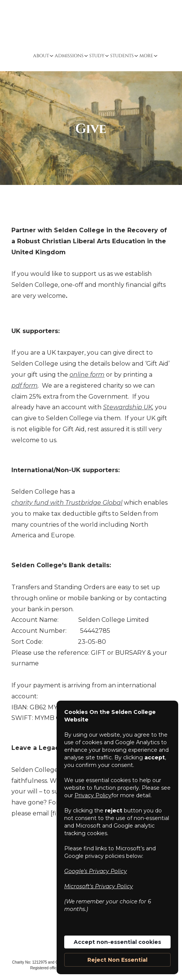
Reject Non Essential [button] (117, 959)
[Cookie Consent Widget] (117, 837)
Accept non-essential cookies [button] (117, 942)
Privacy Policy (92, 795)
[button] (42, 56)
